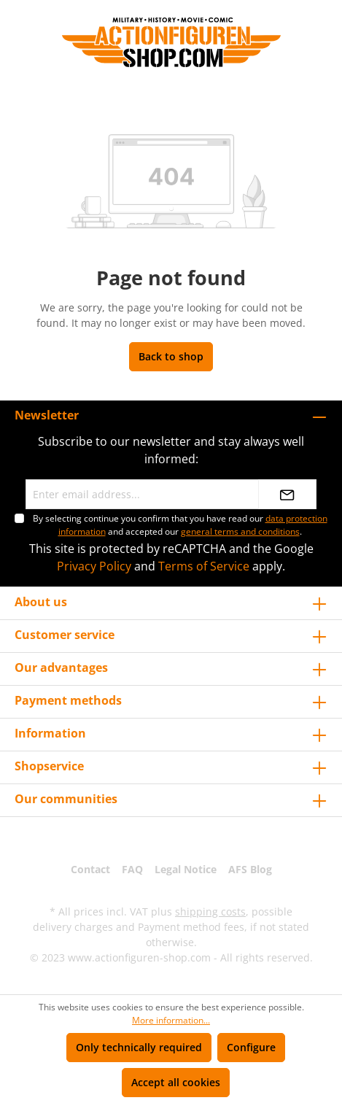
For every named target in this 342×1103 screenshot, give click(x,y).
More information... (171, 1020)
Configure (251, 1047)
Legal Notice (186, 869)
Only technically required (139, 1047)
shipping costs (210, 911)
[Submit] (287, 494)
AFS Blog (250, 869)
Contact (90, 869)
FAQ (132, 869)
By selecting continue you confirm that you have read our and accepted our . (180, 525)
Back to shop (171, 356)
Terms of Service (203, 566)
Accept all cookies (175, 1082)
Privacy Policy (94, 566)
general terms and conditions (240, 531)
